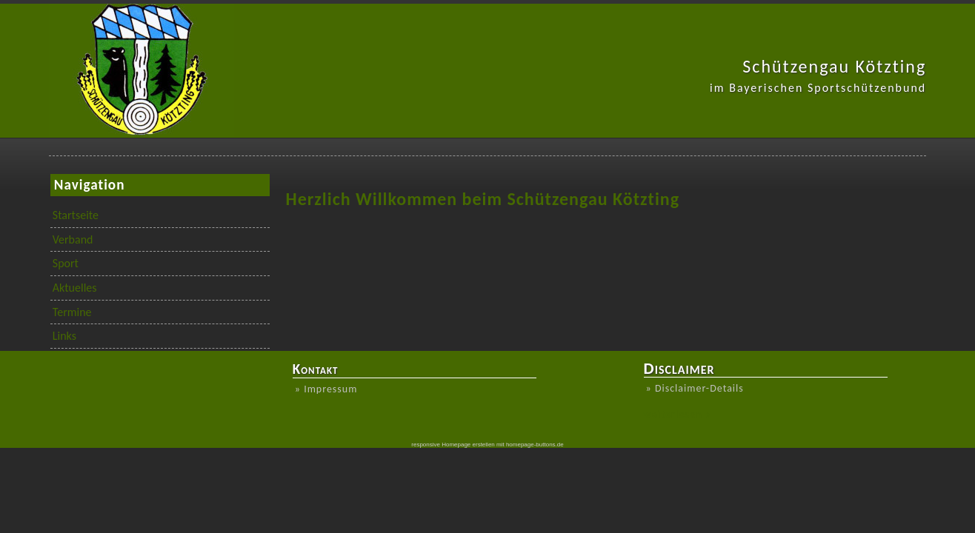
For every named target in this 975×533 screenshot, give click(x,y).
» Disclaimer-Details (695, 388)
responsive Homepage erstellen (453, 444)
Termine (72, 312)
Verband (73, 239)
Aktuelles (75, 288)
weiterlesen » (678, 414)
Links (64, 336)
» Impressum (326, 389)
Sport (66, 263)
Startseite (76, 215)
